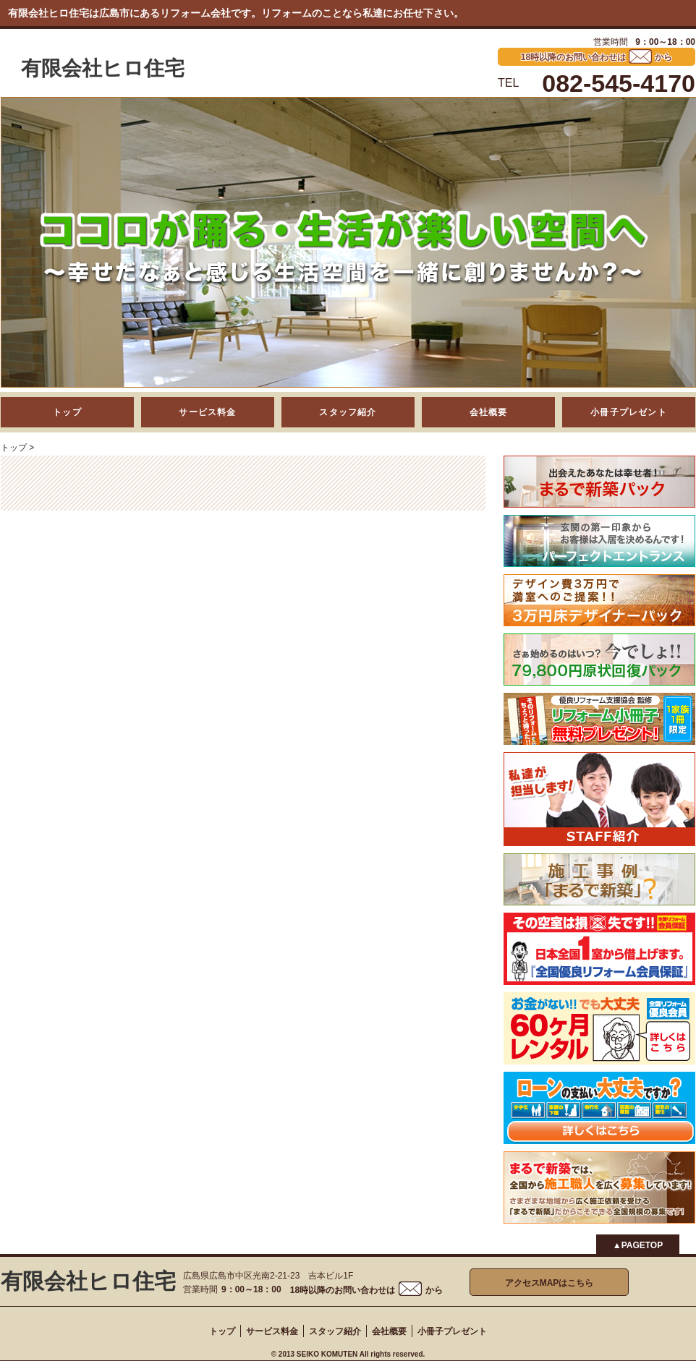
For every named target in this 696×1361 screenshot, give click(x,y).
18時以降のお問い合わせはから (366, 1290)
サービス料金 (207, 412)
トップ (67, 412)
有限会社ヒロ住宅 (102, 68)
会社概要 (489, 412)
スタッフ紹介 (347, 412)
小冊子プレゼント (628, 412)
